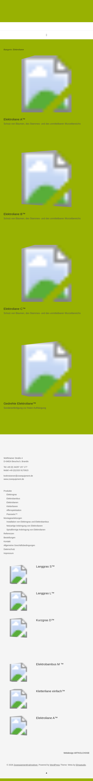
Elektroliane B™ (14, 214)
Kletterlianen (12, 506)
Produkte (8, 491)
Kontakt (7, 541)
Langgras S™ (45, 566)
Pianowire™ (12, 514)
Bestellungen (9, 537)
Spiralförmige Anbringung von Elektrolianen (26, 529)
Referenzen (9, 533)
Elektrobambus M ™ (50, 664)
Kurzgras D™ (45, 620)
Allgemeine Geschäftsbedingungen (19, 545)
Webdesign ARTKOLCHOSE (76, 753)
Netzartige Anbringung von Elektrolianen (25, 526)
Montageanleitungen (13, 518)
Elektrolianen (12, 502)
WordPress (55, 765)
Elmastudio (81, 765)
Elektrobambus (13, 498)
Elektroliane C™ (15, 308)
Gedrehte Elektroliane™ (20, 403)
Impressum (9, 553)
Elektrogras (12, 494)
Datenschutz (9, 549)
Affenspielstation (14, 510)
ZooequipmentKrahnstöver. (26, 765)
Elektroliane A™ (14, 119)
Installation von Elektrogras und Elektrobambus (28, 522)
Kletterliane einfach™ (50, 691)
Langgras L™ (45, 593)
